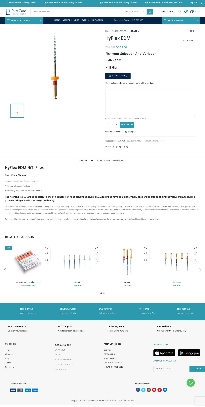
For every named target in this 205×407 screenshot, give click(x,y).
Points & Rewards (63, 361)
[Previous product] (187, 31)
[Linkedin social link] (124, 146)
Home (108, 31)
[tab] (86, 161)
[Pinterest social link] (120, 146)
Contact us (9, 369)
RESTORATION (110, 356)
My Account (60, 352)
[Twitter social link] (116, 146)
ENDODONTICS (119, 31)
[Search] (91, 12)
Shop (7, 360)
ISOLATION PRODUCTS (113, 369)
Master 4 (78, 284)
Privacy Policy (62, 371)
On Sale (58, 357)
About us (9, 356)
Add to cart (127, 124)
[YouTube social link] (154, 392)
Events (8, 364)
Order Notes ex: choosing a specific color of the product (129, 83)
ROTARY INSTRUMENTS (114, 364)
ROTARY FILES (137, 140)
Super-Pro (176, 284)
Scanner (107, 352)
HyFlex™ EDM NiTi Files (153, 140)
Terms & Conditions (64, 366)
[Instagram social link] (149, 392)
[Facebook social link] (113, 146)
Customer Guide (63, 347)
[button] (118, 76)
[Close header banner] (201, 3)
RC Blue (127, 284)
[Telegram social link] (127, 146)
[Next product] (193, 31)
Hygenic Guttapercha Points (28, 284)
